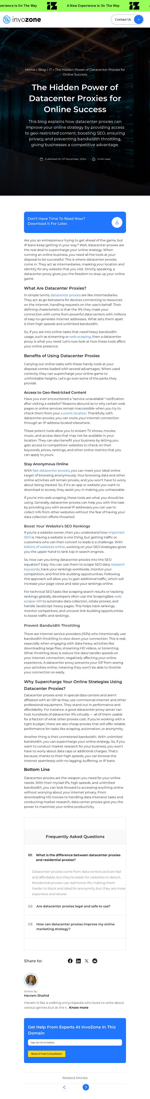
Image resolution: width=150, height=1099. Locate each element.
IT (50, 70)
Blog (42, 70)
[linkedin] (78, 960)
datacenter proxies (66, 295)
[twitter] (86, 960)
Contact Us (123, 19)
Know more (78, 1007)
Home (30, 70)
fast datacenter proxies (51, 470)
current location (73, 413)
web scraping (80, 337)
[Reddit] (94, 960)
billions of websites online (44, 547)
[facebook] (70, 960)
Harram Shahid (36, 995)
